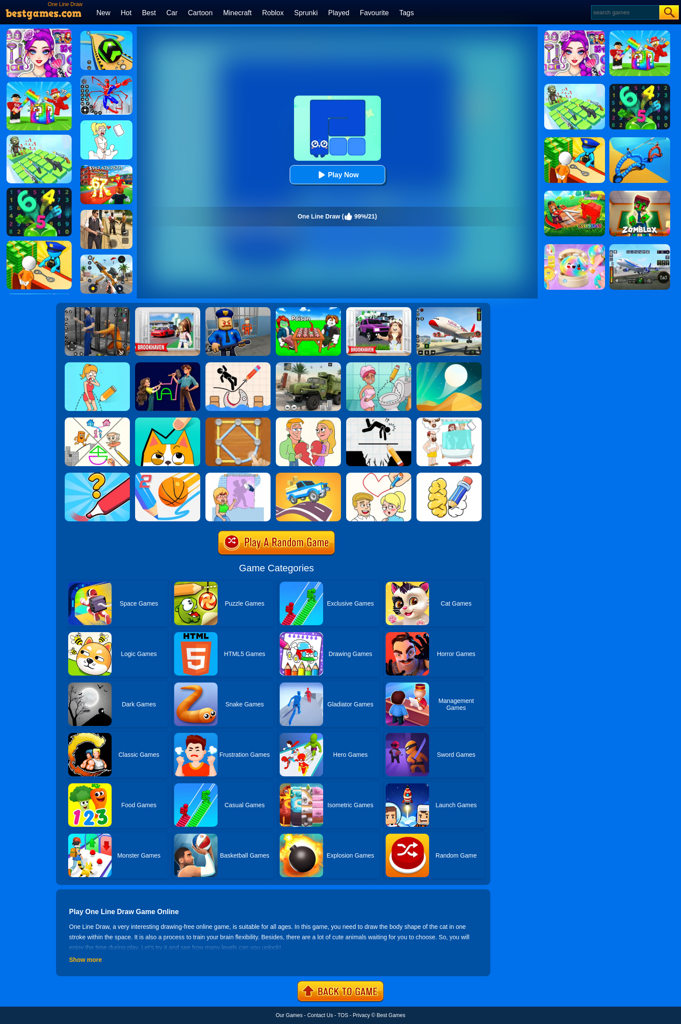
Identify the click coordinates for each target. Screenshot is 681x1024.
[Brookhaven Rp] (167, 310)
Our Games (289, 1015)
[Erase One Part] (238, 476)
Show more (85, 959)
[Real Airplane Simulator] (449, 310)
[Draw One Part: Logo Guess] (97, 476)
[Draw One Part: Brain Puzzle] (97, 365)
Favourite (374, 13)
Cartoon (200, 13)
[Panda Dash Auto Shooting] (106, 258)
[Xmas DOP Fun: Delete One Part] (106, 123)
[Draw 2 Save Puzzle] (378, 365)
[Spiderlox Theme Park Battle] (106, 79)
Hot (126, 13)
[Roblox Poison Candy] (308, 310)
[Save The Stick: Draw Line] (238, 365)
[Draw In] (167, 421)
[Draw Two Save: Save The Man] (378, 421)
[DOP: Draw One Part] (449, 476)
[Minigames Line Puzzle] (97, 421)
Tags (406, 13)
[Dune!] (449, 365)
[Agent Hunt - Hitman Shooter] (106, 213)
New (103, 13)
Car (172, 13)
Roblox (273, 13)
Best (149, 13)
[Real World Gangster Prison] (97, 310)
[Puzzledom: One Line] (167, 365)
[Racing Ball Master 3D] (106, 34)
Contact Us (320, 1015)
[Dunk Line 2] (167, 476)
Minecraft (237, 13)
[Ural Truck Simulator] (308, 365)
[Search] (624, 12)
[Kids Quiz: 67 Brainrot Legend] (106, 168)
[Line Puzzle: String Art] (238, 421)
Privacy (361, 1015)
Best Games (391, 1015)
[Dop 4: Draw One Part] (449, 421)
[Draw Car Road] (308, 476)
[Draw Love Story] (378, 476)
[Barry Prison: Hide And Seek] (238, 310)
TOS (342, 1015)
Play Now (337, 174)
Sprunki (305, 13)
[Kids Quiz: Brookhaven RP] (378, 310)
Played (339, 13)
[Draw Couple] (308, 421)
